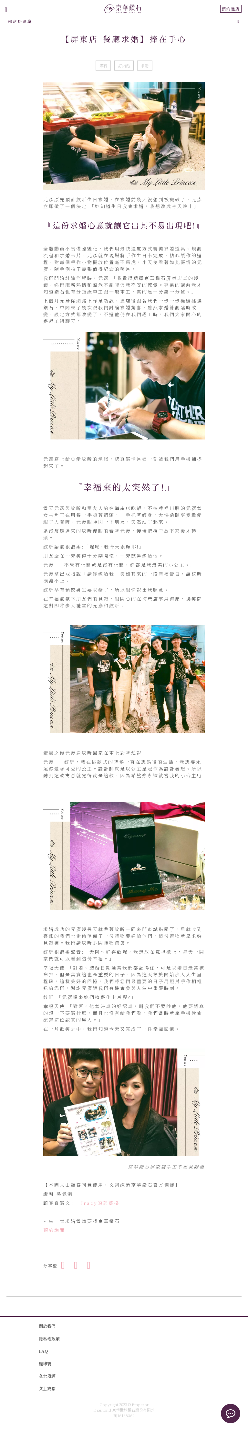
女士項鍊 (47, 1376)
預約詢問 (54, 1230)
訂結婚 (124, 65)
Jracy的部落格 (100, 1203)
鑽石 (103, 65)
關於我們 (47, 1326)
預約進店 (231, 8)
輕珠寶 (45, 1363)
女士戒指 (47, 1388)
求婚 (145, 65)
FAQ (43, 1351)
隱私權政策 (49, 1339)
